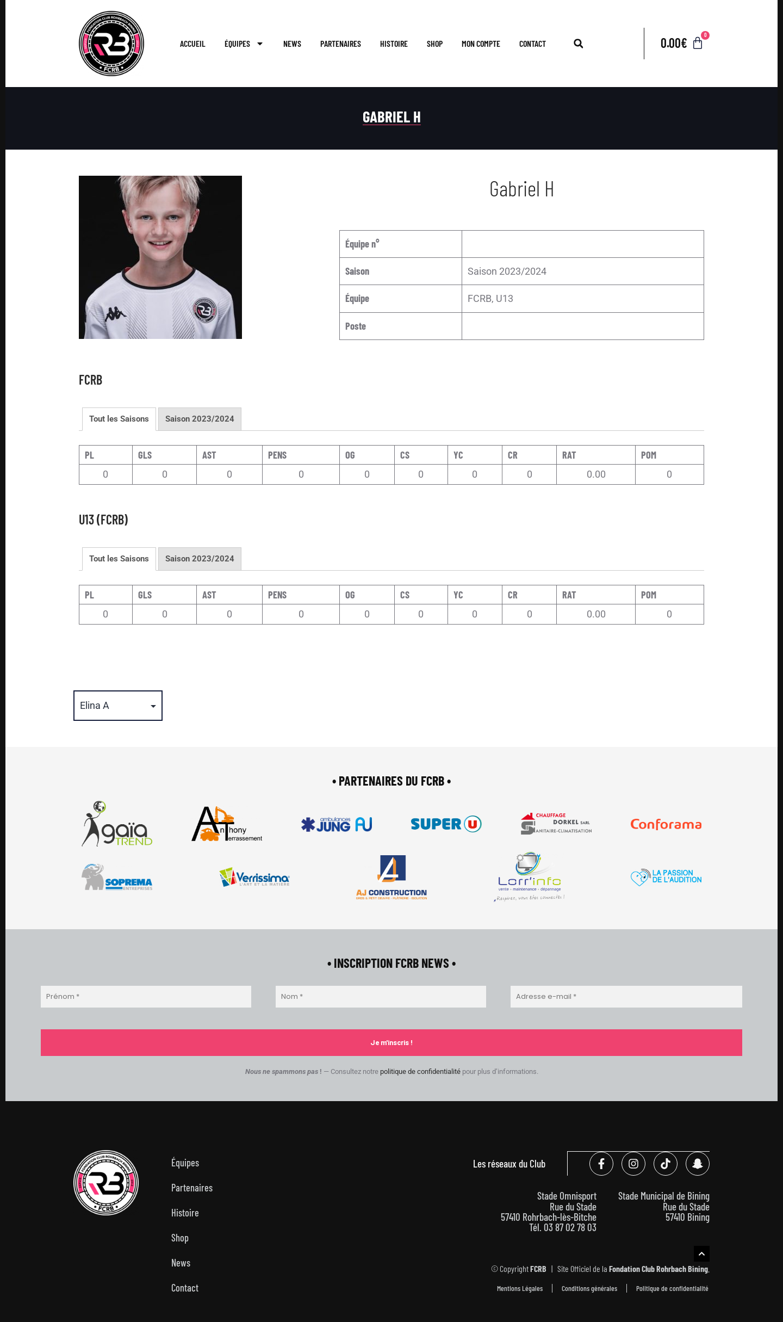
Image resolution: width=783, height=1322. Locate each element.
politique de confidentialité (420, 1071)
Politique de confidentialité (672, 1287)
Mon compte (481, 43)
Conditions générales (589, 1287)
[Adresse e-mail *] (626, 997)
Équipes (244, 43)
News (292, 43)
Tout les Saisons (119, 419)
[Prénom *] (146, 997)
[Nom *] (381, 997)
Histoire (394, 43)
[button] (578, 43)
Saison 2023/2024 (199, 419)
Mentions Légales (520, 1287)
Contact (532, 43)
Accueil (193, 43)
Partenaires (340, 43)
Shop (435, 43)
